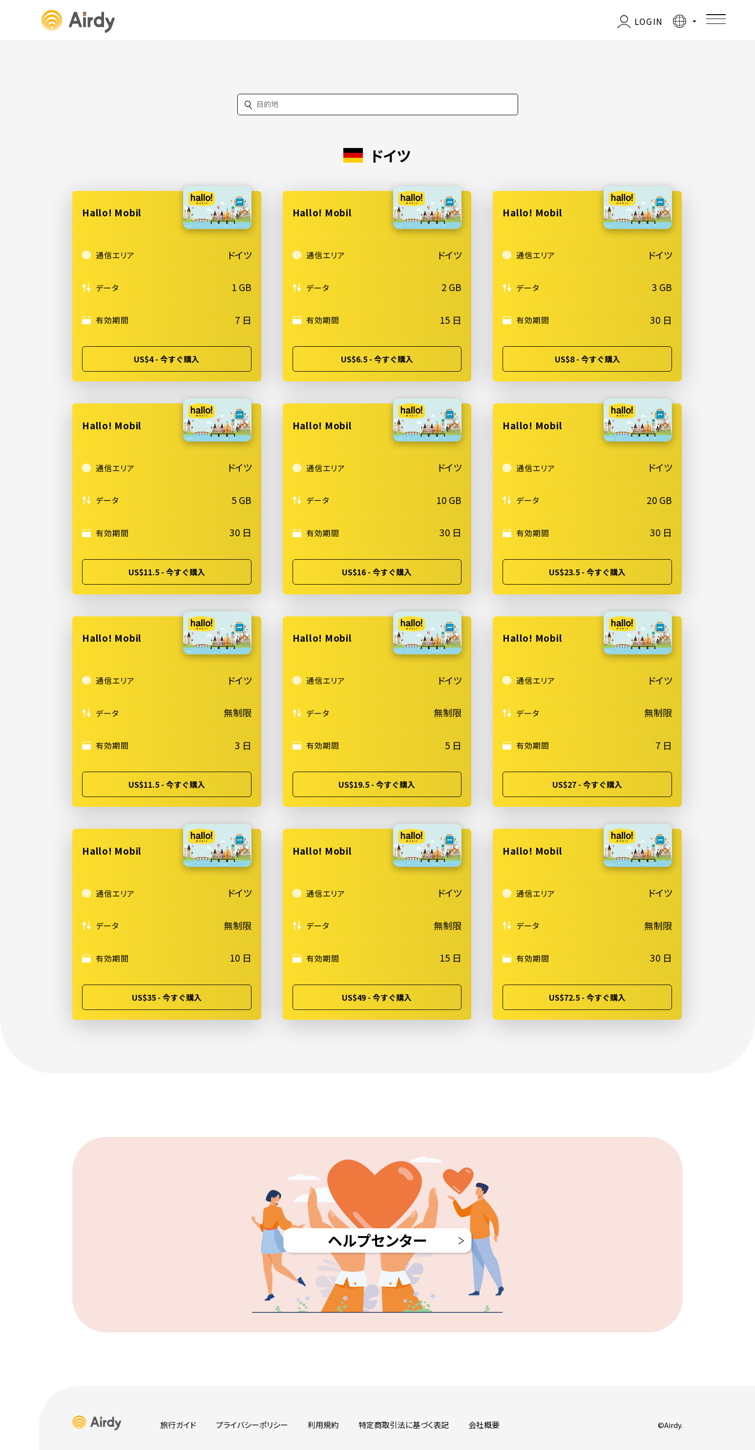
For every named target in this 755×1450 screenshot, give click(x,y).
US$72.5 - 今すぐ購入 (587, 997)
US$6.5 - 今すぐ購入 (377, 359)
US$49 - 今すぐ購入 (377, 997)
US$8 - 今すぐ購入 (587, 359)
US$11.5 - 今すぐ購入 (166, 572)
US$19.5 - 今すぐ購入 (376, 784)
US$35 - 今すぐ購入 (167, 997)
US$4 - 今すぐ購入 (166, 359)
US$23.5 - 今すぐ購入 (587, 572)
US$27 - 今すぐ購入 (587, 784)
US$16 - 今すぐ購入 (377, 572)
